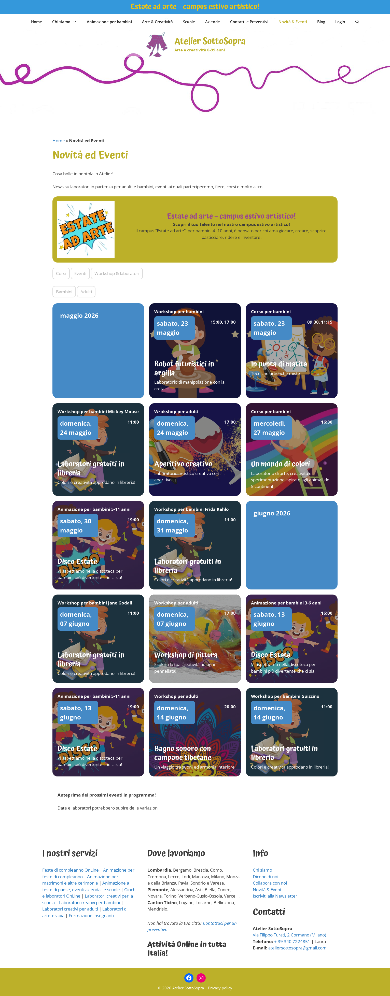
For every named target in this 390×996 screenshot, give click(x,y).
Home (36, 21)
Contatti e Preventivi (249, 21)
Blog (321, 21)
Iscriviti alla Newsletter (275, 896)
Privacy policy (220, 987)
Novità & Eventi (292, 21)
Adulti (86, 292)
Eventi (80, 273)
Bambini (64, 292)
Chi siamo (67, 21)
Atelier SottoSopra (210, 41)
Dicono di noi (265, 876)
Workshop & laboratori (116, 273)
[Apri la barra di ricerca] (357, 21)
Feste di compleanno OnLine (70, 870)
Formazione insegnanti (91, 915)
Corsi (61, 273)
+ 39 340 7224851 (292, 941)
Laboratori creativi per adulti (70, 909)
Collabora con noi (270, 883)
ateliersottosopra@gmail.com (297, 948)
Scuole (189, 21)
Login (340, 21)
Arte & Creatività (157, 21)
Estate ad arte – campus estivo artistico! (195, 7)
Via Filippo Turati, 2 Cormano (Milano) (289, 935)
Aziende (212, 21)
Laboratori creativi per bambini (89, 902)
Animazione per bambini (109, 21)
